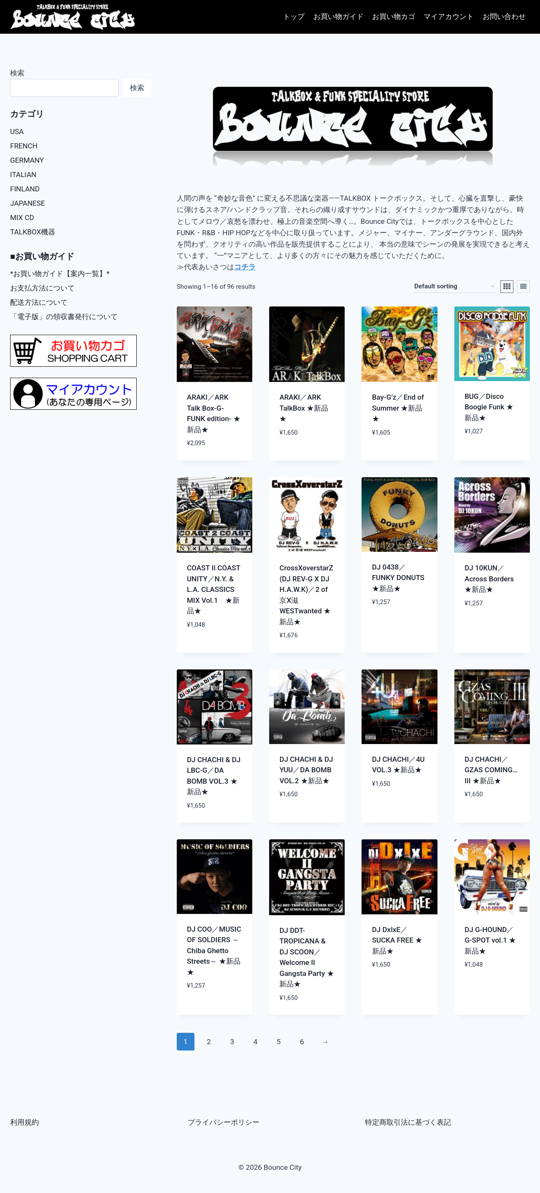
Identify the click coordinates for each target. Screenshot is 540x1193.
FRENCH (24, 146)
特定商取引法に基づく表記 (408, 1122)
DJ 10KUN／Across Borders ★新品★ (489, 579)
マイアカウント (449, 16)
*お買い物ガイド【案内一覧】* (60, 273)
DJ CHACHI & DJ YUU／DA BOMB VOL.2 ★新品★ (306, 770)
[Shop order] (454, 286)
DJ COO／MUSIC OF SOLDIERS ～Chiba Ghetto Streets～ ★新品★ (214, 950)
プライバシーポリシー (223, 1122)
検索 (17, 73)
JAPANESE (27, 203)
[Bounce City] (73, 17)
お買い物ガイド (338, 16)
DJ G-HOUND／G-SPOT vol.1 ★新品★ (490, 940)
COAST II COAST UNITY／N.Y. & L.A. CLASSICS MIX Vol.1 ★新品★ (213, 589)
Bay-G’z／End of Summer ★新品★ (398, 408)
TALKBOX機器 (32, 232)
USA (17, 131)
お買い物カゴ (393, 16)
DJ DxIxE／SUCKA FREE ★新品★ (397, 940)
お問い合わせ (504, 16)
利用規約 (24, 1122)
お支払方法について (42, 288)
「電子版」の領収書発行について (64, 316)
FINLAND (25, 189)
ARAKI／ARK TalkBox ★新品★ (303, 408)
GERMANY (27, 160)
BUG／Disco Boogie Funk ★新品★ (488, 407)
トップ (294, 16)
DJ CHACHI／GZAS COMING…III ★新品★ (491, 770)
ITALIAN (23, 174)
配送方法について (39, 302)
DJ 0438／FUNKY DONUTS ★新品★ (398, 578)
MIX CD (22, 217)
